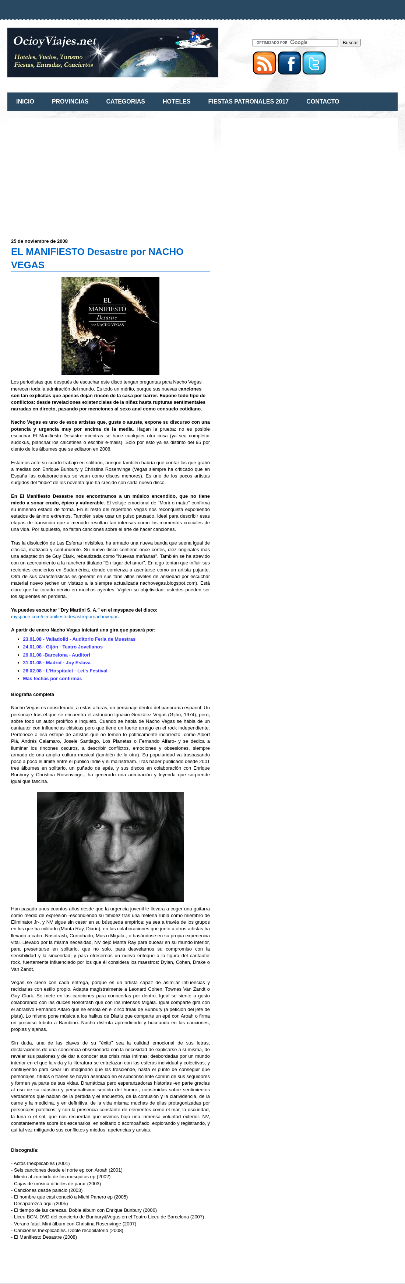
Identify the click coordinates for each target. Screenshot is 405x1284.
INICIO (25, 101)
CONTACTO (322, 101)
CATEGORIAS (125, 101)
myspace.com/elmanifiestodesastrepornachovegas (65, 616)
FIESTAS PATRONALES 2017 (248, 101)
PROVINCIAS (70, 101)
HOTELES (177, 101)
